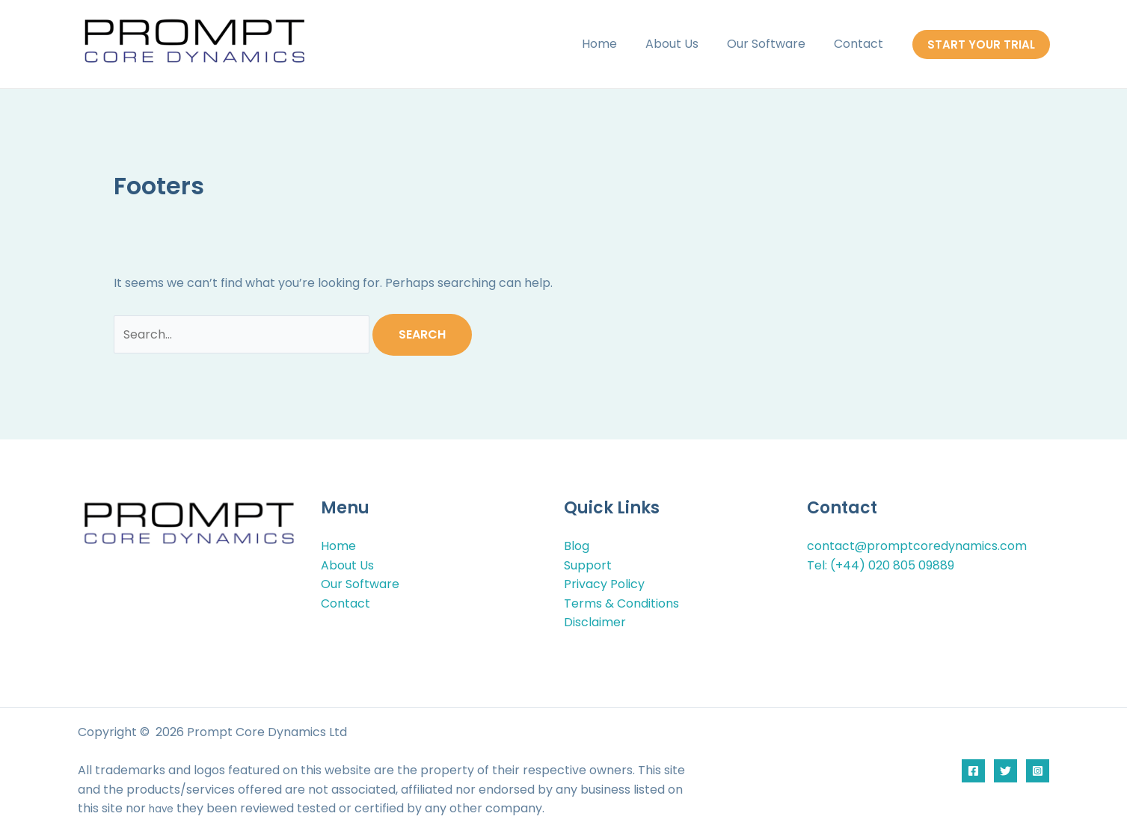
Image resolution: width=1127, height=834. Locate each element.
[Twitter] (1005, 770)
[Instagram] (1037, 770)
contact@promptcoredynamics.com (917, 546)
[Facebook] (973, 770)
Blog (576, 546)
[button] (981, 44)
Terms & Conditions (621, 603)
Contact (860, 43)
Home (615, 43)
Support (588, 565)
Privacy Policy (604, 584)
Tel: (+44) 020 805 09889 (880, 565)
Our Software (773, 43)
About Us (683, 43)
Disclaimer (595, 622)
